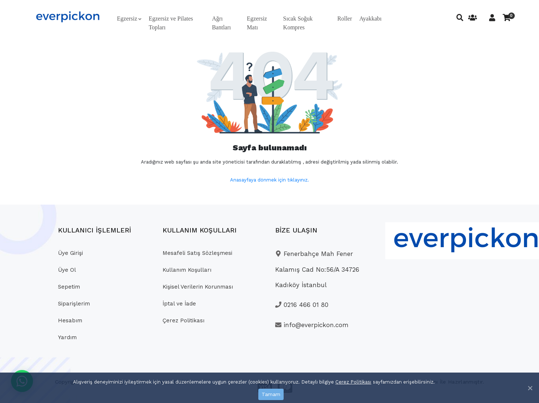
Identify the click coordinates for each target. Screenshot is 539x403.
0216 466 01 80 (301, 304)
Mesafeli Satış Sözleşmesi (197, 253)
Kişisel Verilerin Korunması (198, 286)
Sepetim (69, 286)
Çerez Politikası (353, 382)
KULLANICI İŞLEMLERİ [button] (94, 230)
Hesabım (70, 320)
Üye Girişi (70, 253)
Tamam (271, 394)
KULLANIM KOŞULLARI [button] (200, 230)
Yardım (67, 337)
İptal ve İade (179, 303)
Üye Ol (67, 270)
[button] (129, 18)
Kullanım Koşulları (187, 270)
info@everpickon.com (312, 325)
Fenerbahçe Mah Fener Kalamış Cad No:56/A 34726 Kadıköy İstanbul (317, 269)
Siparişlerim (74, 303)
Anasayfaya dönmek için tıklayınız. (269, 180)
